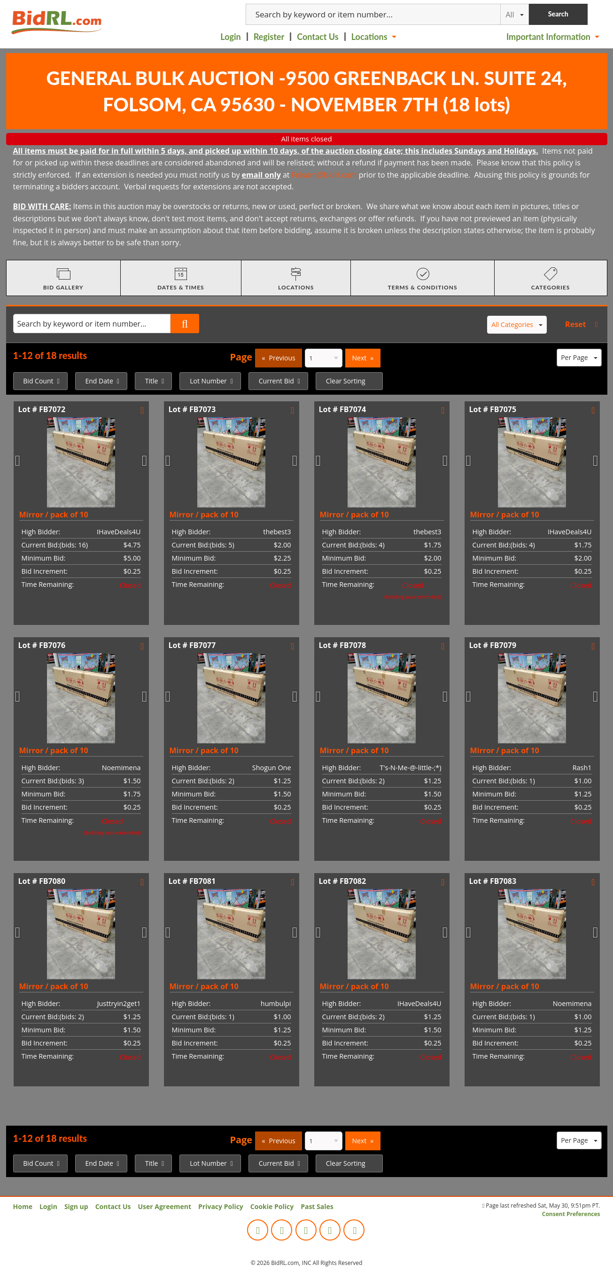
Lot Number (208, 380)
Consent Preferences (571, 1214)
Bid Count (38, 380)
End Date (99, 380)
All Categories (517, 324)
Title (151, 380)
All (514, 14)
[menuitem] (231, 36)
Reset (575, 324)
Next (359, 357)
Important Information (548, 36)
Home (22, 1206)
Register (269, 36)
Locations (369, 36)
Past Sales (317, 1206)
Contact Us (318, 36)
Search (558, 14)
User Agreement (164, 1206)
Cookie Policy (272, 1206)
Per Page (579, 357)
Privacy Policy (220, 1206)
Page (241, 357)
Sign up (76, 1206)
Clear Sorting (345, 380)
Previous (282, 357)
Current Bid (276, 380)
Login (230, 36)
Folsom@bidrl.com (324, 175)
